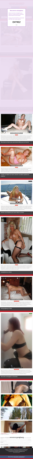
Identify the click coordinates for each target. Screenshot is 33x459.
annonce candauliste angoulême (22, 442)
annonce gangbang (17, 437)
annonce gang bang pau (14, 442)
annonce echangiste (5, 437)
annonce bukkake (4, 444)
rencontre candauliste (19, 456)
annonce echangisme (16, 443)
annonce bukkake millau (13, 445)
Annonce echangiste (9, 449)
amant (1, 442)
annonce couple (2, 443)
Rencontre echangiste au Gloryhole (9, 376)
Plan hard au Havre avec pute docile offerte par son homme (15, 142)
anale (20, 443)
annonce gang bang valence (9, 443)
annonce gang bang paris (20, 445)
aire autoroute (27, 444)
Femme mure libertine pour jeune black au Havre (12, 212)
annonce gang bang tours (6, 445)
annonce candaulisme (11, 444)
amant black (28, 442)
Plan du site (15, 452)
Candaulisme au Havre (6, 272)
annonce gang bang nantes (25, 443)
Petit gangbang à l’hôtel (6, 308)
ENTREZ (17, 22)
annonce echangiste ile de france (20, 444)
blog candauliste (3, 433)
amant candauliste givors (6, 442)
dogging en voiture (14, 433)
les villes (18, 452)
